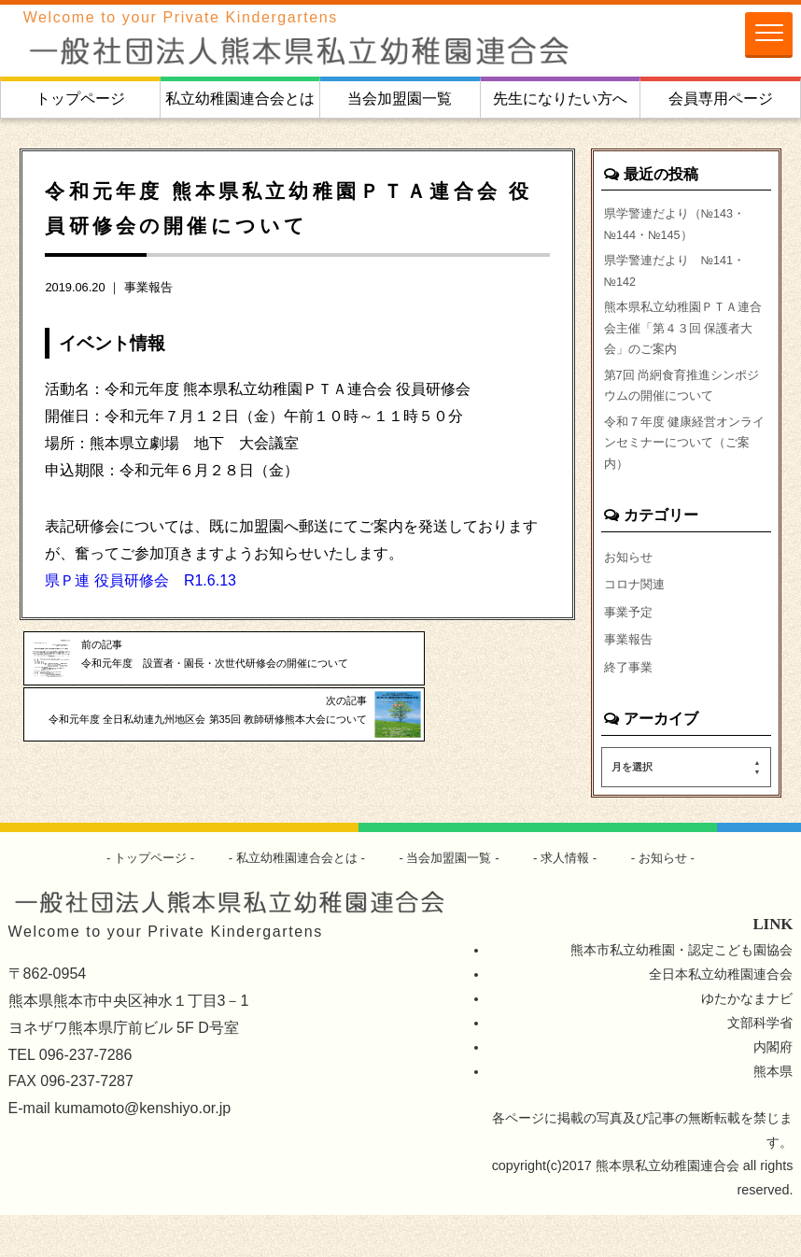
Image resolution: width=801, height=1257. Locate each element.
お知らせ (630, 593)
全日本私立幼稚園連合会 (721, 1017)
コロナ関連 (636, 621)
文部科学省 (760, 1064)
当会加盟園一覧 (399, 98)
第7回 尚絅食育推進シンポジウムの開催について (681, 410)
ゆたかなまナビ (747, 1040)
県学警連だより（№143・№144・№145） (681, 227)
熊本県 (773, 1113)
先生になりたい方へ (560, 98)
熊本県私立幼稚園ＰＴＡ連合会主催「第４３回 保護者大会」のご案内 (684, 344)
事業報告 (148, 287)
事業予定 (630, 650)
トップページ (80, 98)
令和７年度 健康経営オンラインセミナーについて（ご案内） (684, 474)
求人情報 (575, 899)
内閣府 (773, 1088)
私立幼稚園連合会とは (240, 98)
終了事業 (630, 707)
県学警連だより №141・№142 (681, 280)
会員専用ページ (720, 98)
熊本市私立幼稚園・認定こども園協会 (681, 992)
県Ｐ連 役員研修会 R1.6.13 (140, 580)
